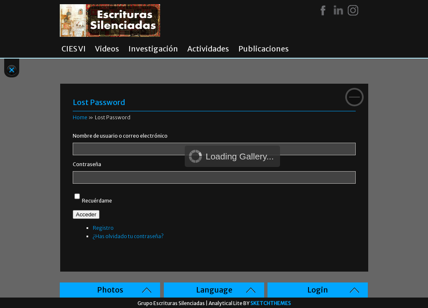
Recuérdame (97, 201)
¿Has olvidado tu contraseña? (128, 236)
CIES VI (73, 49)
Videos (107, 49)
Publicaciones (263, 49)
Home (80, 117)
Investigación (153, 49)
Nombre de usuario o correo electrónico (120, 136)
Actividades (208, 49)
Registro (103, 228)
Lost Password (99, 102)
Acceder (86, 214)
